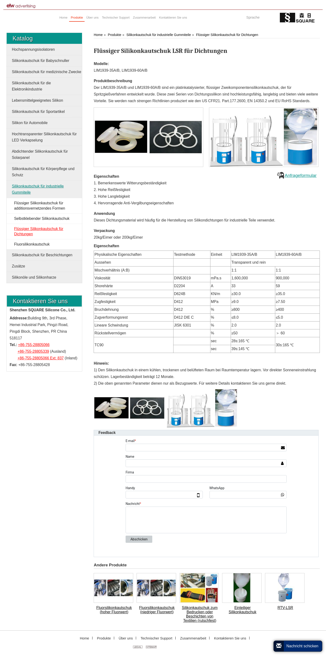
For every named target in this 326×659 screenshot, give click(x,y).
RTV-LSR (285, 608)
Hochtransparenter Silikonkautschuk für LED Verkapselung (44, 137)
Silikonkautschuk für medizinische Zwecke (46, 72)
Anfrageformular (300, 175)
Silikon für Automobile (30, 123)
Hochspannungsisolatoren (33, 49)
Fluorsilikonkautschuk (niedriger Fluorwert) (157, 610)
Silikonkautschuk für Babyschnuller (40, 61)
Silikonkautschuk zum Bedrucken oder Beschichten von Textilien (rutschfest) (200, 614)
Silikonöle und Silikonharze (34, 277)
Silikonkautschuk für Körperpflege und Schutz (43, 172)
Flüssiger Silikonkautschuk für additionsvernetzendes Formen (39, 205)
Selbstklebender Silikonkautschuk (41, 218)
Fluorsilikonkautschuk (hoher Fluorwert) (114, 610)
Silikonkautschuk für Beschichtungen (42, 255)
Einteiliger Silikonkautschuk (242, 610)
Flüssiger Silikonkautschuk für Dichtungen (227, 35)
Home (98, 35)
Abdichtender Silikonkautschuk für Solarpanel (40, 154)
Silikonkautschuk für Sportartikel (38, 112)
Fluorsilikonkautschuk (32, 244)
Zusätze (18, 266)
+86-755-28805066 (34, 345)
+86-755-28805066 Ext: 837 (41, 358)
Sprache (253, 17)
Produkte (114, 35)
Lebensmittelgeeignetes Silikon (37, 100)
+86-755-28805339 (33, 351)
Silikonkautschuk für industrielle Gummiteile (158, 35)
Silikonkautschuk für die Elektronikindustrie (31, 86)
